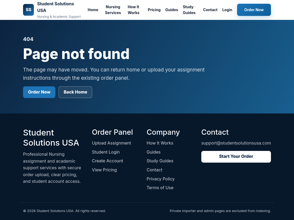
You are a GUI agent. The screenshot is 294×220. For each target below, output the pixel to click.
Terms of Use (159, 187)
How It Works (133, 10)
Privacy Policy (160, 178)
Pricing (154, 9)
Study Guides (189, 10)
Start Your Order (236, 156)
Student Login (106, 152)
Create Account (107, 160)
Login (227, 9)
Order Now (254, 9)
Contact (210, 9)
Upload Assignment (111, 143)
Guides (171, 9)
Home (93, 9)
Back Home (75, 92)
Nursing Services (113, 10)
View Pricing (104, 169)
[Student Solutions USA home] (52, 10)
